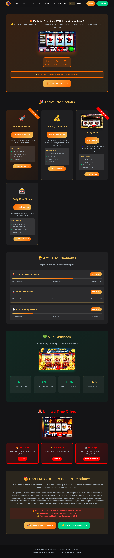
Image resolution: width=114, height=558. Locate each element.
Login (23, 3)
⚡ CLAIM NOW (92, 174)
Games (35, 3)
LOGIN (91, 3)
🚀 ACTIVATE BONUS (22, 166)
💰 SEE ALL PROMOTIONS (74, 525)
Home (17, 3)
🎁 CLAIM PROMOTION (57, 83)
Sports (59, 3)
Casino (47, 3)
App (29, 3)
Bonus (65, 3)
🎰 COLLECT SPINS (22, 239)
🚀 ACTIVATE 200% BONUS (40, 525)
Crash (53, 3)
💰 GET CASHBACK (57, 168)
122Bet (82, 146)
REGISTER (102, 3)
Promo (72, 3)
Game (40, 3)
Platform (79, 3)
